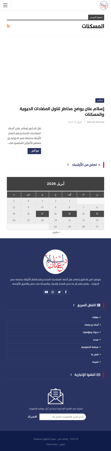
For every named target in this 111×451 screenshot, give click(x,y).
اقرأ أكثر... (34, 151)
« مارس (56, 232)
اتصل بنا (94, 354)
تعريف (95, 362)
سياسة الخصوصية (89, 347)
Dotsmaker (52, 444)
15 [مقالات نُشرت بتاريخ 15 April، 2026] (70, 214)
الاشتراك (32, 417)
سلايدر (100, 100)
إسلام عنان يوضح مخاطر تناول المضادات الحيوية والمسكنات (62, 111)
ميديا (95, 340)
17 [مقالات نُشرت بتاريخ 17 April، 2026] (42, 214)
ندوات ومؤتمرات (90, 332)
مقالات (95, 317)
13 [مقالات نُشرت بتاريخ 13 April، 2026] (97, 214)
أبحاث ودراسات (91, 325)
